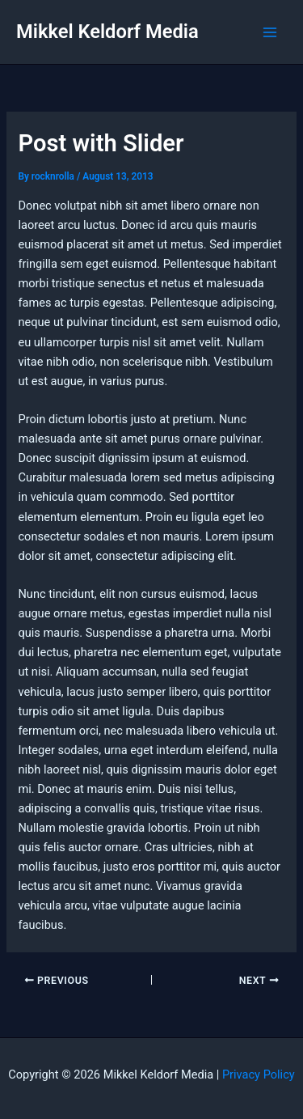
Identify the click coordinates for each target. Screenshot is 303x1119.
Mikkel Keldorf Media (107, 31)
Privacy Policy (258, 1074)
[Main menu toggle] (270, 32)
